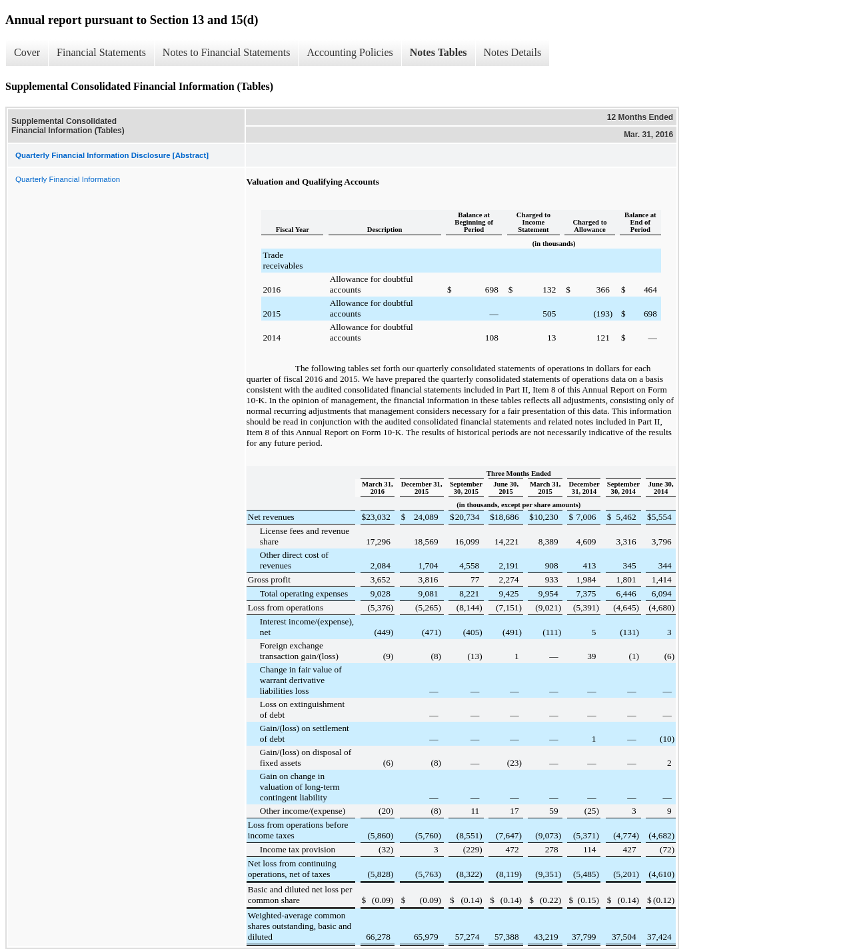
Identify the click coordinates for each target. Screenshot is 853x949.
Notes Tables (438, 52)
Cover (27, 52)
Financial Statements (101, 52)
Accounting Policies (350, 52)
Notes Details (513, 52)
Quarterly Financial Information (67, 179)
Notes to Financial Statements (227, 52)
